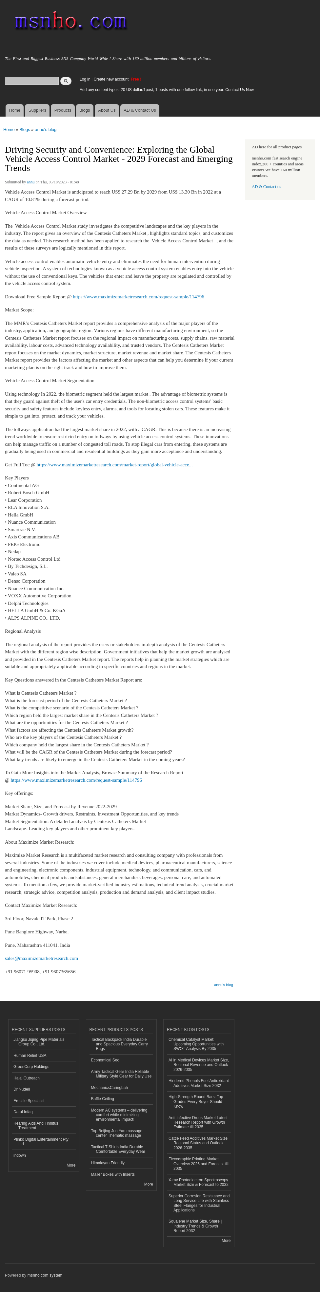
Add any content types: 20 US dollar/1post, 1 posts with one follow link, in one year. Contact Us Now (167, 89)
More (71, 1165)
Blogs (84, 110)
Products (62, 110)
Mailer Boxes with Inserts (113, 1174)
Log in (85, 79)
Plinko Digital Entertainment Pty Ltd (41, 1141)
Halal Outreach (26, 1078)
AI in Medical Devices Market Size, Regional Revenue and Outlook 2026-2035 (199, 1065)
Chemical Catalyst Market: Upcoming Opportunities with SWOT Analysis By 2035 (196, 1044)
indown (19, 1155)
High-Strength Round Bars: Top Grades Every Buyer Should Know (196, 1102)
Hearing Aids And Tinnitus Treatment (35, 1125)
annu (30, 182)
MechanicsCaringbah (109, 1087)
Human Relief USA (30, 1055)
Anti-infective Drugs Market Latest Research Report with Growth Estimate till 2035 (198, 1122)
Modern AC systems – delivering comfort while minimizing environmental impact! (119, 1115)
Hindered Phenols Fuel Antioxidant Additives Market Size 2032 (199, 1083)
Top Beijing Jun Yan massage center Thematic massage (117, 1133)
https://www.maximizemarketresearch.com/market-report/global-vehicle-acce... (115, 464)
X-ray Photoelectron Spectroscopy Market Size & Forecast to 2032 (199, 1182)
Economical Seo (105, 1060)
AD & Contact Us (140, 110)
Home (14, 110)
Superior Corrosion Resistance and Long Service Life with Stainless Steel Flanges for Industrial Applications (199, 1203)
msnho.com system (45, 1275)
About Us (106, 110)
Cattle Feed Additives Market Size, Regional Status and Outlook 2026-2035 (199, 1143)
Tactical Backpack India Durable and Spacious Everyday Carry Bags (119, 1044)
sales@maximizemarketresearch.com (41, 958)
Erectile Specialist (29, 1100)
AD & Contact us (266, 186)
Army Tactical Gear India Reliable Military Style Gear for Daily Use (121, 1073)
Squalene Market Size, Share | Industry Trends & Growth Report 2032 (195, 1226)
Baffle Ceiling (102, 1098)
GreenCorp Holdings (31, 1066)
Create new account (111, 79)
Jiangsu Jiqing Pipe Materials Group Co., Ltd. (38, 1041)
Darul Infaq (23, 1112)
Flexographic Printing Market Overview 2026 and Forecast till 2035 (199, 1164)
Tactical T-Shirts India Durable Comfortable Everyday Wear (118, 1149)
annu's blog (45, 129)
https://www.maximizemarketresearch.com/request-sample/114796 (138, 296)
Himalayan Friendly (108, 1163)
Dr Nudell (21, 1089)
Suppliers (37, 110)
